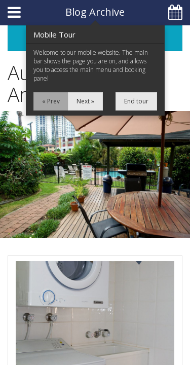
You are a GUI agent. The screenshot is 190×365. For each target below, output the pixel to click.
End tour (136, 101)
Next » (85, 101)
